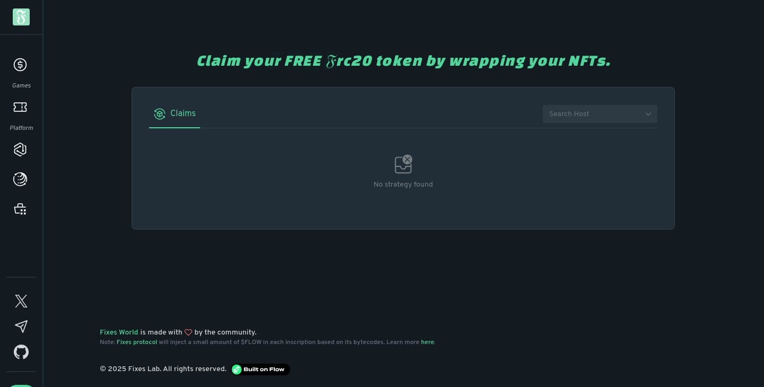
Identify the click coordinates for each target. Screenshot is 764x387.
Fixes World (119, 332)
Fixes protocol (137, 342)
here (428, 342)
